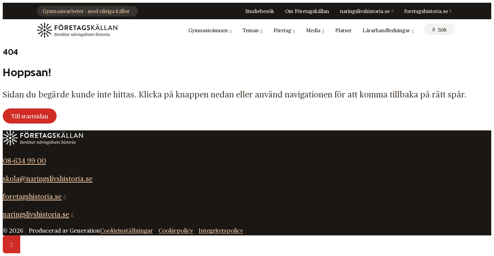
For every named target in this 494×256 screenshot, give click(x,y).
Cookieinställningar (126, 231)
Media (315, 31)
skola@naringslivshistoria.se (48, 179)
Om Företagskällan (307, 11)
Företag (284, 31)
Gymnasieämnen (210, 31)
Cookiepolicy (175, 231)
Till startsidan (29, 116)
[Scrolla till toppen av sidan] (11, 244)
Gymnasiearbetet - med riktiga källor (86, 11)
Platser (343, 30)
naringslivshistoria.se (365, 11)
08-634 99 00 (24, 161)
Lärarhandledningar (388, 31)
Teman (252, 31)
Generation (85, 231)
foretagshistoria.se (426, 11)
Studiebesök (259, 11)
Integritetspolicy (221, 231)
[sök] (439, 29)
